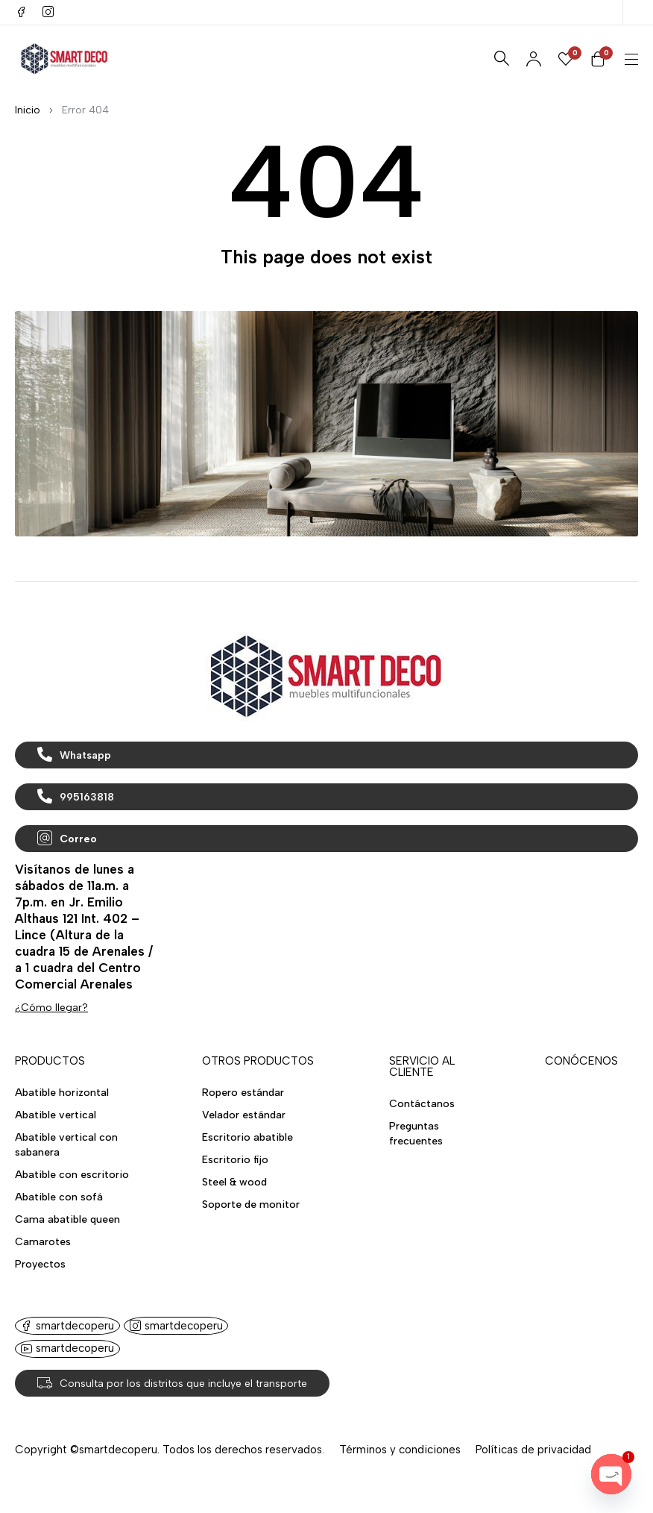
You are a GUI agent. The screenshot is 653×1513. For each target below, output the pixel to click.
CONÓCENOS (581, 1061)
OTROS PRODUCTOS (258, 1061)
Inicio (27, 110)
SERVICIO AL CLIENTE (422, 1066)
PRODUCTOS (50, 1061)
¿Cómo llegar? (51, 1007)
